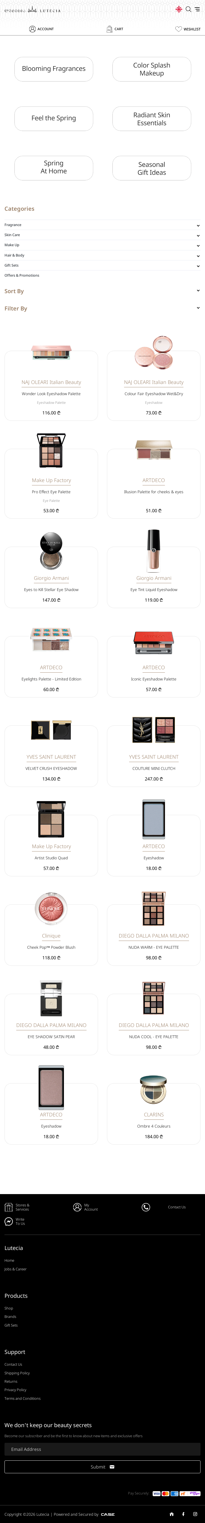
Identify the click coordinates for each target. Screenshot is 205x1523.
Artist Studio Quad (51, 857)
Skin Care (12, 234)
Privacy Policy (15, 1389)
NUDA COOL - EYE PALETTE (153, 1036)
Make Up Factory (51, 480)
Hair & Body (14, 255)
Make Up (11, 244)
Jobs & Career (15, 1268)
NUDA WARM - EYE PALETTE (154, 947)
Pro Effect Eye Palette (51, 491)
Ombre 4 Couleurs (154, 1126)
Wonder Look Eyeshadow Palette (51, 393)
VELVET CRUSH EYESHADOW (51, 768)
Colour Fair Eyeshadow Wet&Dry (154, 393)
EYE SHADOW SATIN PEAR (51, 1036)
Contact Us (13, 1364)
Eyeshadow (154, 857)
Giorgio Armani (51, 578)
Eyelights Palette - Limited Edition (51, 679)
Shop (8, 1308)
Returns (10, 1381)
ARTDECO (154, 480)
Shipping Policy (17, 1372)
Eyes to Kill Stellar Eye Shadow (51, 589)
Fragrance (12, 224)
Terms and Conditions (22, 1398)
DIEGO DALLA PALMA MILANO (154, 935)
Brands (10, 1316)
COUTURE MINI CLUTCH (153, 768)
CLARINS (154, 1114)
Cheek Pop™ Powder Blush (51, 947)
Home (9, 1260)
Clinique (51, 935)
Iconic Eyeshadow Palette (153, 679)
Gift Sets (11, 265)
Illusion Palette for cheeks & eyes (153, 491)
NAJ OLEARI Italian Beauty (51, 382)
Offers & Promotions (21, 275)
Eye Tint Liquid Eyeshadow (154, 589)
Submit (102, 1467)
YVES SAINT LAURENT (51, 756)
